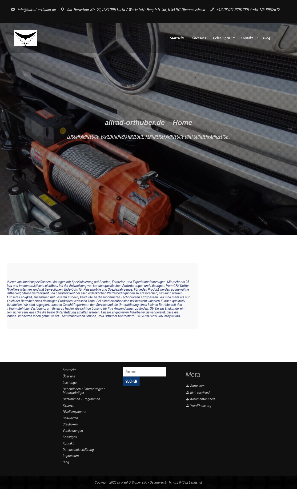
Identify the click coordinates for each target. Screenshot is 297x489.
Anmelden (197, 386)
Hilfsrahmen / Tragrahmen (81, 399)
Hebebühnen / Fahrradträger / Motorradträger (84, 391)
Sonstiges (70, 437)
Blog (266, 38)
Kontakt (246, 38)
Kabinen (68, 405)
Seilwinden (70, 418)
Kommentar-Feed (202, 399)
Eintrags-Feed (199, 392)
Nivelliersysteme (74, 412)
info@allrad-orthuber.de (33, 9)
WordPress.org (200, 406)
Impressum (71, 456)
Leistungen (221, 38)
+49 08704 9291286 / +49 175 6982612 (244, 9)
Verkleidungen (73, 431)
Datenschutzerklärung (78, 450)
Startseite (177, 38)
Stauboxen (70, 424)
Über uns (199, 38)
